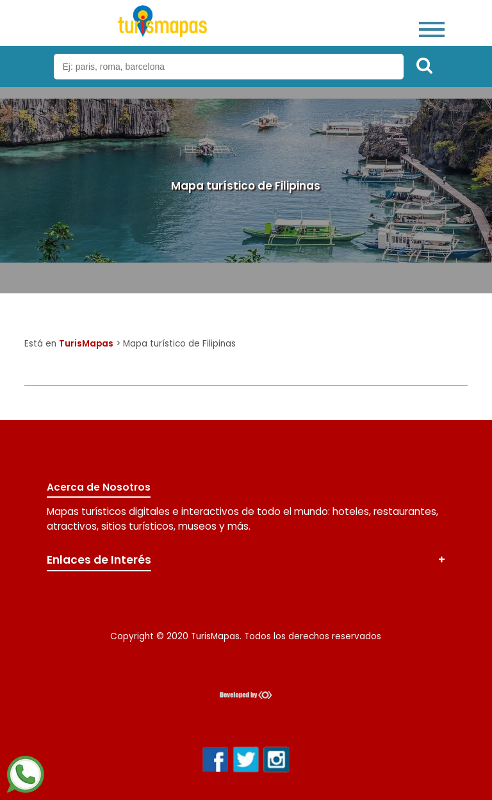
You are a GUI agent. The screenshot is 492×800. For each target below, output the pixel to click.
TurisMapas (86, 344)
